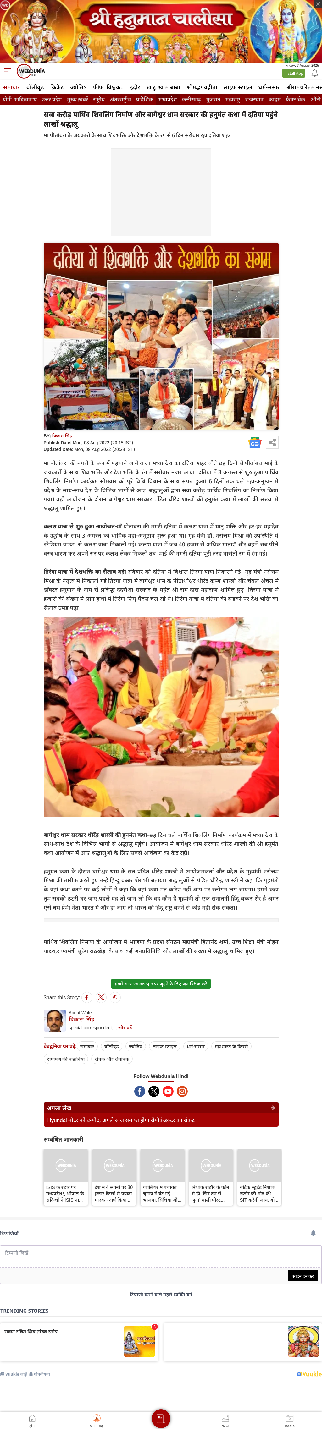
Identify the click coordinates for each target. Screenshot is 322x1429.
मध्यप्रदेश (167, 99)
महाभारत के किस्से (231, 1046)
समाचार (11, 87)
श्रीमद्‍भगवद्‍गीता (201, 87)
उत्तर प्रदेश (52, 99)
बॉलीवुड (35, 87)
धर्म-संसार (269, 87)
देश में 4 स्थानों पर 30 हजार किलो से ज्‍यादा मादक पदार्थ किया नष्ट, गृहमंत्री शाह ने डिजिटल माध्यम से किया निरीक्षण (114, 1193)
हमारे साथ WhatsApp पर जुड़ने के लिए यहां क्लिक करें (161, 984)
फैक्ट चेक (295, 99)
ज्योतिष (78, 87)
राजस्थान (254, 99)
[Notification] (314, 72)
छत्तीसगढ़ (191, 99)
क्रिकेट (57, 87)
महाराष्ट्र (232, 99)
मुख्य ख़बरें (77, 99)
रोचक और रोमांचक (112, 1059)
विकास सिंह (62, 436)
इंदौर (135, 87)
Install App (293, 73)
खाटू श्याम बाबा (163, 87)
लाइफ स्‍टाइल (238, 87)
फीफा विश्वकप (108, 87)
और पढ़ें (125, 1027)
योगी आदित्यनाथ (20, 99)
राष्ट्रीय (99, 99)
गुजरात (213, 99)
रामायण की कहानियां (66, 1059)
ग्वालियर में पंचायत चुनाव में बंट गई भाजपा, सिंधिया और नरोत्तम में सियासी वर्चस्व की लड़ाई (161, 1193)
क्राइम (275, 99)
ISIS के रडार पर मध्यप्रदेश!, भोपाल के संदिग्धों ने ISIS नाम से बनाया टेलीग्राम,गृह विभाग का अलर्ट (65, 1193)
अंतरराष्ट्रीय (120, 99)
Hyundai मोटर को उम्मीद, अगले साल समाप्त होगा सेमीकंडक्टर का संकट (121, 1120)
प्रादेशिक (144, 99)
